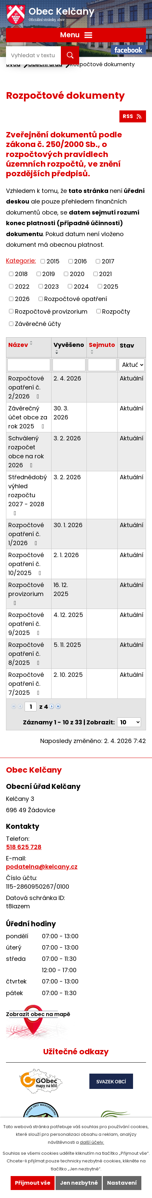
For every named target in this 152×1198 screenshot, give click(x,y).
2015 (53, 261)
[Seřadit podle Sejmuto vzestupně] (92, 350)
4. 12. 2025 (68, 615)
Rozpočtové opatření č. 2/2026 (26, 387)
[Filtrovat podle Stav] (132, 365)
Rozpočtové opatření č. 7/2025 (26, 684)
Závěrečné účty (38, 324)
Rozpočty (116, 311)
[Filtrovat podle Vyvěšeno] (69, 365)
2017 (108, 261)
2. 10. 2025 (68, 675)
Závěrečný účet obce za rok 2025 (27, 417)
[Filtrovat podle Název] (28, 365)
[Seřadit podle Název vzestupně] (31, 341)
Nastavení (122, 1183)
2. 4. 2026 (67, 378)
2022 (22, 286)
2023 (51, 286)
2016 (80, 261)
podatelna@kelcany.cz (41, 866)
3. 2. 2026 (67, 438)
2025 (110, 286)
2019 (48, 274)
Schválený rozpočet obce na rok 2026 (26, 451)
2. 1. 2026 (66, 555)
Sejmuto (102, 345)
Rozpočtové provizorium (51, 311)
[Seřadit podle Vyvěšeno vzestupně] (57, 350)
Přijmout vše (32, 1183)
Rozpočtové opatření (75, 299)
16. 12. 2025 (61, 589)
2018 (21, 274)
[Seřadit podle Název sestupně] (31, 344)
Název (18, 345)
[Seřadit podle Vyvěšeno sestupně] (57, 353)
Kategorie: (21, 260)
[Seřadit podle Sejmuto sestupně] (92, 353)
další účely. (92, 1142)
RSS (132, 116)
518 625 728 (24, 847)
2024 (81, 286)
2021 (105, 274)
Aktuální (131, 378)
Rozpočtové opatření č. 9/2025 (26, 624)
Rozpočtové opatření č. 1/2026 (26, 534)
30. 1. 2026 (68, 525)
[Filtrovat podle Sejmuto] (102, 365)
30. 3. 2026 (61, 412)
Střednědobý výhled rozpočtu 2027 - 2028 (27, 494)
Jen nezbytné (79, 1183)
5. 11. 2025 (67, 645)
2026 (22, 299)
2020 (77, 274)
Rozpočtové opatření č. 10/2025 (26, 564)
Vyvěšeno (69, 345)
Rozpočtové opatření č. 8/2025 (26, 654)
